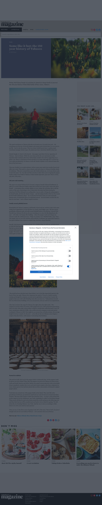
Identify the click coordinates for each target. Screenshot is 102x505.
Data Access (51, 277)
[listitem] (51, 247)
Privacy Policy (59, 277)
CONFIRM (40, 271)
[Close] (76, 228)
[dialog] (51, 252)
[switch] (69, 251)
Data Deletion (43, 277)
